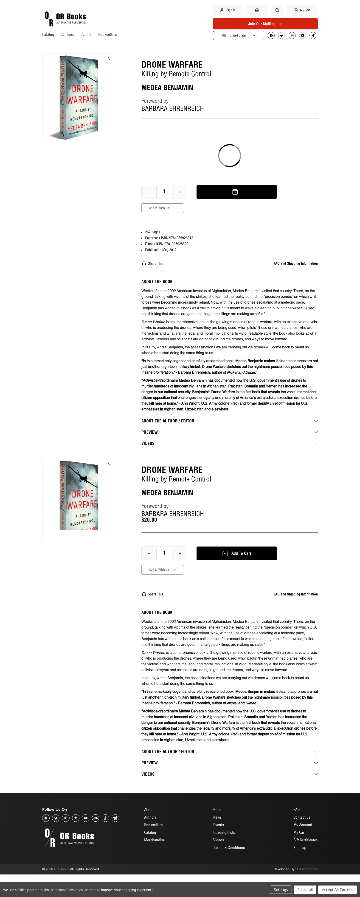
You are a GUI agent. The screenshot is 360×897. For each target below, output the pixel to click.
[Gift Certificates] (256, 10)
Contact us (301, 839)
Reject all (305, 889)
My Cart (299, 854)
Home (217, 832)
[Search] (277, 10)
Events (218, 847)
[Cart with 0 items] (302, 10)
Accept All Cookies (337, 889)
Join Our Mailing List (265, 23)
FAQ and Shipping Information (296, 263)
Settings (281, 889)
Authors (68, 34)
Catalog (48, 34)
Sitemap (299, 870)
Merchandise (154, 862)
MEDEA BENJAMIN (167, 87)
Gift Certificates (305, 862)
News (217, 839)
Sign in (228, 10)
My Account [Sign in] (302, 847)
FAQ (296, 832)
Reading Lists (224, 854)
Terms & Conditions (229, 870)
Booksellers (107, 34)
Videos (218, 862)
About (86, 34)
